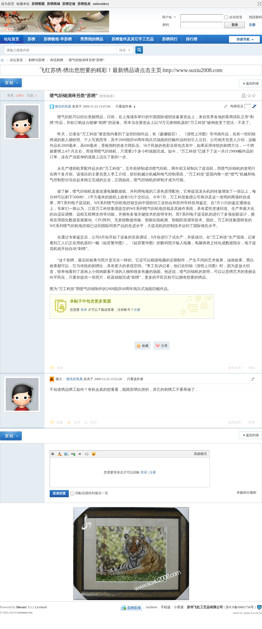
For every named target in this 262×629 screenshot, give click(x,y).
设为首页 (7, 4)
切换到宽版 (259, 3)
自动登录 (233, 17)
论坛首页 (16, 60)
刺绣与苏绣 (36, 60)
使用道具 (234, 368)
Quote (80, 454)
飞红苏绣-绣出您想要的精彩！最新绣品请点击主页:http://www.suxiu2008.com (131, 70)
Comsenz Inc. (24, 612)
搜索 (122, 50)
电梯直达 (236, 106)
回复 (59, 368)
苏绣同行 (169, 39)
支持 (77, 422)
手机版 (166, 607)
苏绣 (31, 39)
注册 (252, 25)
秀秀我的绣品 (91, 39)
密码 (165, 25)
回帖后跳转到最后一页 (89, 493)
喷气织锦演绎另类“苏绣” (87, 60)
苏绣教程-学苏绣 (58, 39)
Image (66, 454)
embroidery (101, 4)
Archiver (151, 607)
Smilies (93, 454)
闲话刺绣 (56, 60)
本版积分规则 (246, 492)
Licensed (41, 607)
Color (59, 454)
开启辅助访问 (254, 3)
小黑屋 (179, 607)
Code (87, 454)
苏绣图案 (38, 4)
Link (73, 454)
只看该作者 (123, 106)
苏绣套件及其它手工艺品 (133, 39)
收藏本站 (22, 4)
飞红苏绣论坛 (2, 60)
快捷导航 (243, 39)
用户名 (167, 17)
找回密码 (255, 17)
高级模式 (200, 454)
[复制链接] (106, 96)
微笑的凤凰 (63, 106)
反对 (93, 422)
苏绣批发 (84, 4)
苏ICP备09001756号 (240, 607)
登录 (84, 310)
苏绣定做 (68, 4)
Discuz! (21, 607)
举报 (251, 368)
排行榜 (191, 39)
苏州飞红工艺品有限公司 (205, 607)
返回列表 (252, 83)
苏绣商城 (53, 4)
